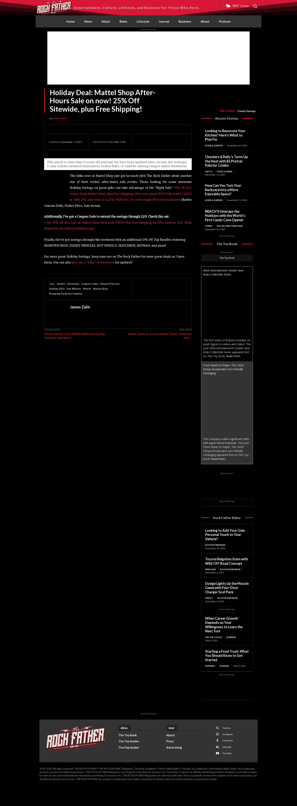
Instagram (229, 752)
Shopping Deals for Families (65, 293)
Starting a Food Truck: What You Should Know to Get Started (227, 669)
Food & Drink (227, 174)
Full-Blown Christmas (219, 235)
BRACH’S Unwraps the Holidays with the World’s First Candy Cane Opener (225, 221)
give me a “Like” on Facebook (93, 262)
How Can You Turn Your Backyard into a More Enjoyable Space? (223, 193)
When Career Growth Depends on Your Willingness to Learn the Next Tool (224, 638)
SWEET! (209, 611)
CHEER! (209, 232)
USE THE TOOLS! (214, 651)
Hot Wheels (74, 288)
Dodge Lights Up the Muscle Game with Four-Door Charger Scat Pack (227, 601)
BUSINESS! (211, 680)
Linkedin (228, 766)
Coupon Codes (89, 283)
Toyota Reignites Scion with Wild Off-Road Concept (226, 571)
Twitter (227, 745)
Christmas (73, 283)
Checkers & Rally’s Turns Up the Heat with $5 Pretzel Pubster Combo (226, 164)
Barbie (61, 283)
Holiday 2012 (57, 288)
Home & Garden (214, 145)
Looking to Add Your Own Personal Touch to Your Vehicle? (225, 544)
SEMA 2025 (211, 579)
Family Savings (247, 111)
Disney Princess (110, 283)
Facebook (228, 759)
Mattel (87, 288)
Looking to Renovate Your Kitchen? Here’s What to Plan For (225, 135)
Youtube (228, 773)
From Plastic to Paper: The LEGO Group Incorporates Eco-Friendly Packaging (223, 379)
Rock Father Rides (216, 554)
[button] (255, 6)
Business (234, 651)
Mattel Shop (100, 288)
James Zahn (60, 118)
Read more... (234, 366)
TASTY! (209, 174)
